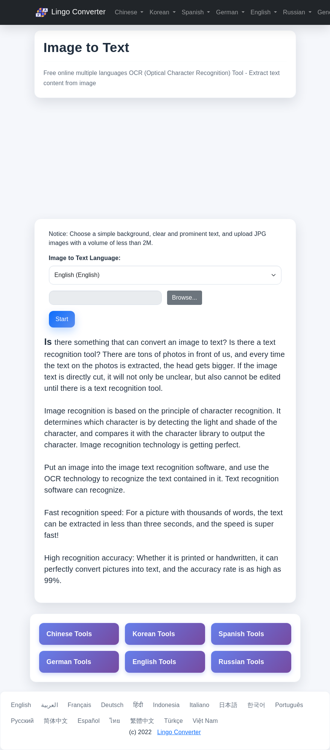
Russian (295, 12)
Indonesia (166, 705)
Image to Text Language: (85, 258)
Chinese (127, 12)
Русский (22, 721)
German (228, 12)
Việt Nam (205, 721)
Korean (160, 12)
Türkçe (173, 721)
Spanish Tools (241, 634)
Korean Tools (153, 634)
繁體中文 (142, 721)
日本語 (228, 705)
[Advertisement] (165, 158)
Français (79, 705)
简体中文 (56, 721)
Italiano (199, 705)
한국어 (256, 705)
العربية (49, 705)
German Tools (69, 662)
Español (89, 721)
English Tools (154, 662)
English (261, 12)
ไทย (114, 721)
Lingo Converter (70, 12)
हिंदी (138, 705)
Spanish (194, 12)
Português (289, 705)
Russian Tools (241, 662)
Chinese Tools (69, 634)
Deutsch (112, 705)
